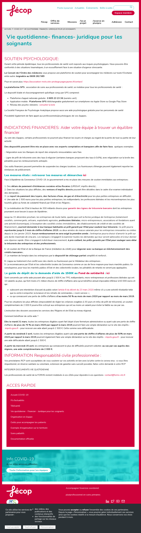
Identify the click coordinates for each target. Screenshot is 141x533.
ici (84, 175)
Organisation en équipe (21, 416)
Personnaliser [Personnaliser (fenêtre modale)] (47, 527)
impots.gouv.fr (11, 328)
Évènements (92, 7)
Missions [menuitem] (72, 22)
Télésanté (15, 405)
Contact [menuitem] (129, 22)
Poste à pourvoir (65, 7)
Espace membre (123, 12)
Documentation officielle (22, 438)
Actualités (79, 7)
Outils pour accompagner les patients (28, 422)
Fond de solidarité (91, 273)
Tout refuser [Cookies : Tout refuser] (30, 527)
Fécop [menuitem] (44, 22)
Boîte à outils (106, 7)
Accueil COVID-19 (20, 394)
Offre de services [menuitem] (55, 22)
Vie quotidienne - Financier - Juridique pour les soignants (37, 411)
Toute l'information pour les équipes (28, 470)
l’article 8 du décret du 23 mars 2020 (76, 289)
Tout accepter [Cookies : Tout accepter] (13, 527)
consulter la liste (47, 104)
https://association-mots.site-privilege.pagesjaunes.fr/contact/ (53, 81)
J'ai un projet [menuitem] (83, 22)
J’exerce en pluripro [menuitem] (98, 22)
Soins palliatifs (17, 433)
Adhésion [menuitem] (117, 22)
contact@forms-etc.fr (115, 375)
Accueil (7, 29)
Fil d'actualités (17, 400)
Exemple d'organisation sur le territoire (29, 427)
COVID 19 (17, 29)
